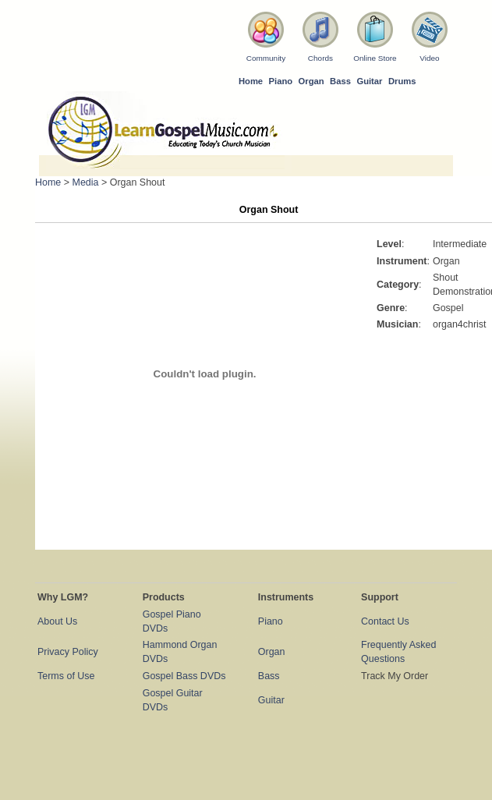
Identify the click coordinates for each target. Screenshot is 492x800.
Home (251, 81)
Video (429, 58)
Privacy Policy (67, 651)
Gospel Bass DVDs (184, 676)
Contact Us (385, 621)
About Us (57, 621)
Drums (402, 81)
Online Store (374, 58)
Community (265, 58)
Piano (281, 81)
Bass (340, 81)
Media (86, 182)
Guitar (369, 81)
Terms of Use (65, 676)
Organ (311, 81)
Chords (320, 58)
